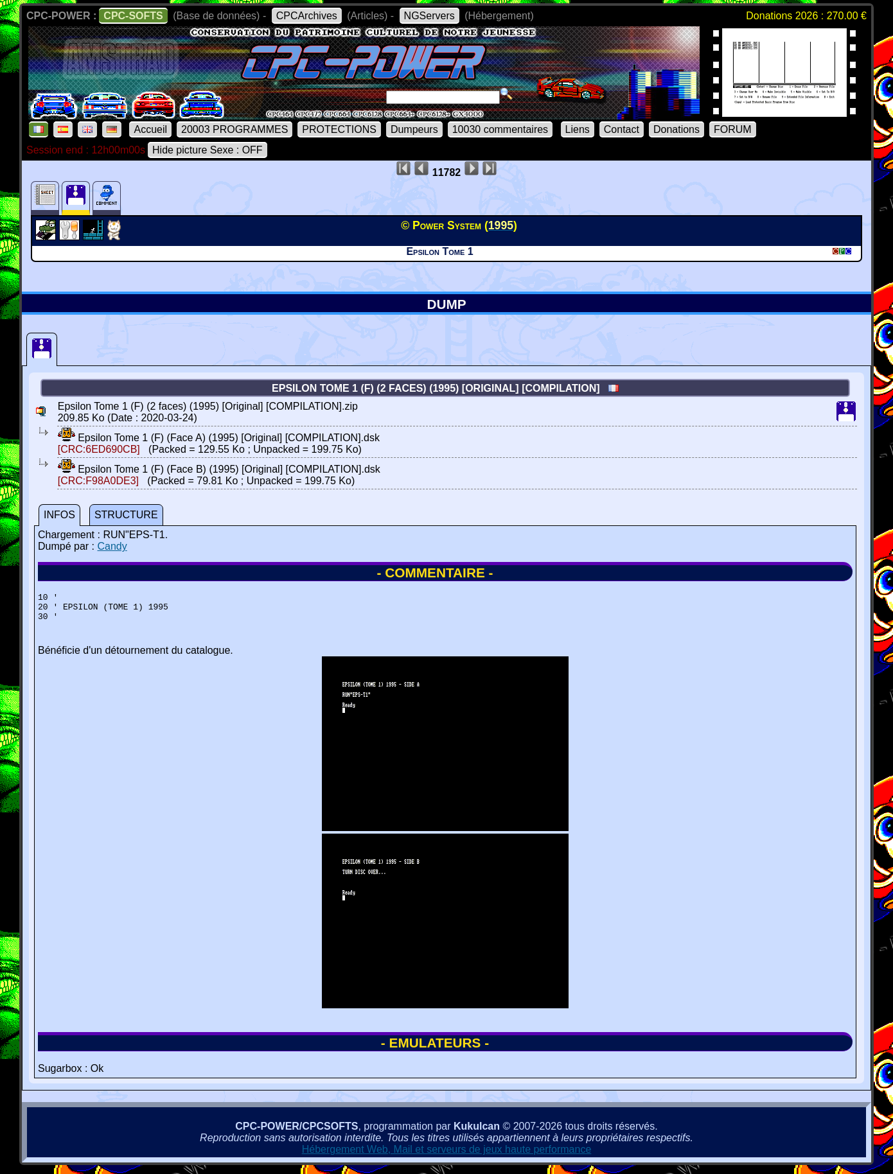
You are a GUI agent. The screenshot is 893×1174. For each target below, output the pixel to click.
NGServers (429, 15)
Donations (676, 129)
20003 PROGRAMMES (234, 129)
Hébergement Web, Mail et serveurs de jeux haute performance (447, 1155)
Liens (577, 129)
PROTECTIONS (339, 129)
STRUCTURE (126, 514)
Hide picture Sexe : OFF (207, 150)
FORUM (733, 129)
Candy (112, 546)
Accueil (150, 129)
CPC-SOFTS (133, 15)
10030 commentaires (500, 129)
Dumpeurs (414, 129)
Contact (621, 129)
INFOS (59, 514)
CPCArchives (306, 15)
